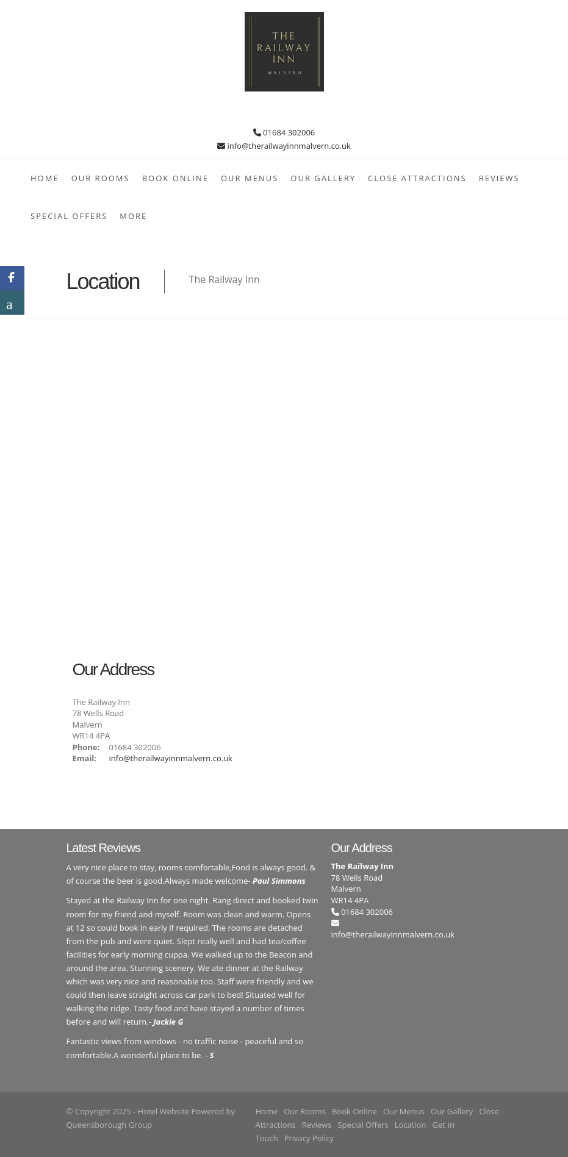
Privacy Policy (309, 1138)
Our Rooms (100, 178)
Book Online (175, 178)
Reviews (499, 178)
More (133, 215)
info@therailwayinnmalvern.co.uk (170, 758)
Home (45, 178)
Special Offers (69, 215)
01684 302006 (362, 911)
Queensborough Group (110, 1124)
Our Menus (249, 178)
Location (410, 1124)
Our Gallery (323, 178)
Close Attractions (417, 178)
